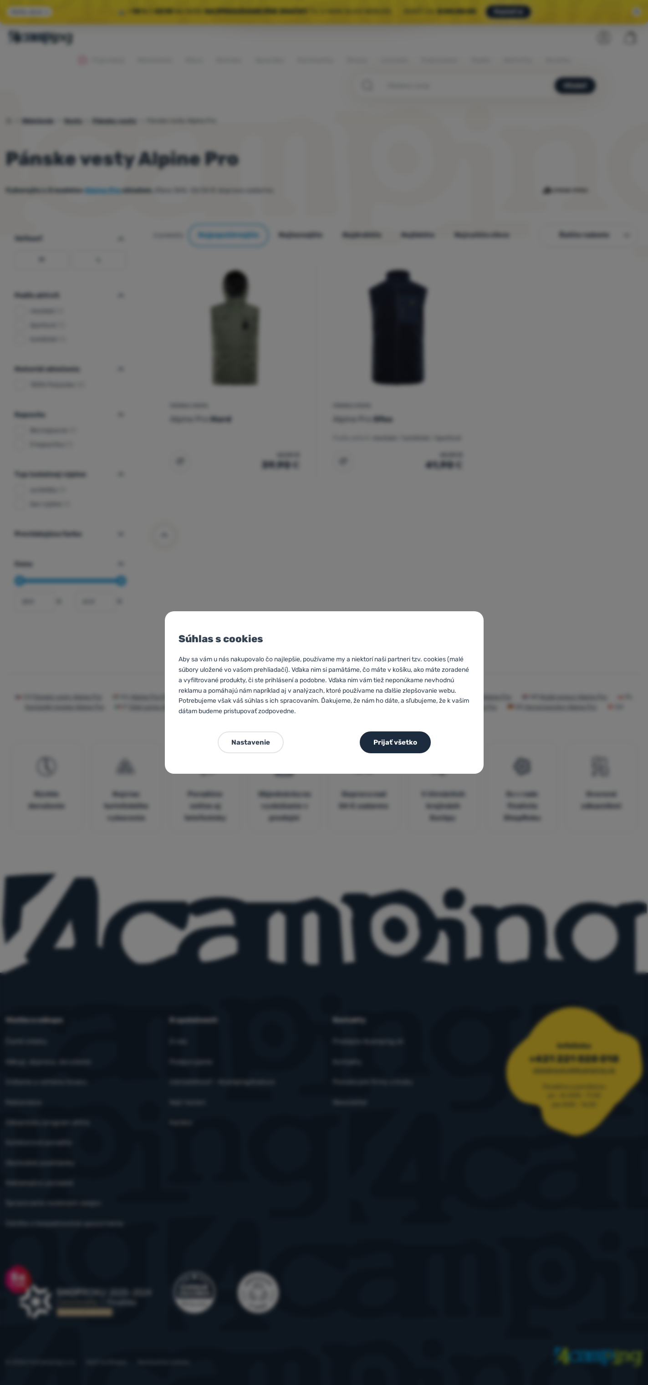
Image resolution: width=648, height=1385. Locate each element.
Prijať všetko (395, 742)
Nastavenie (250, 742)
